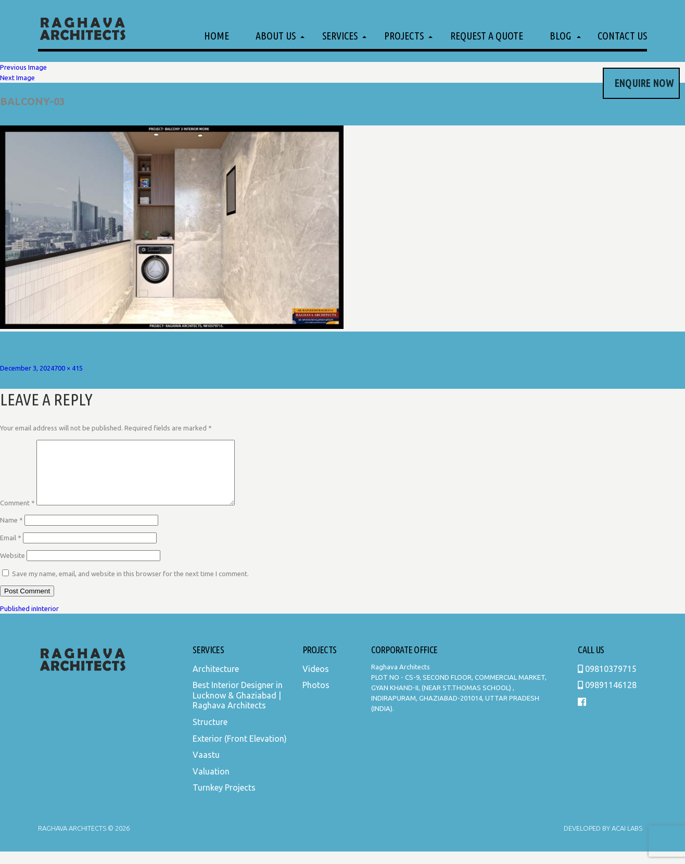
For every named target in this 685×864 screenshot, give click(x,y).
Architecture (216, 681)
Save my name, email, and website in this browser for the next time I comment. (130, 586)
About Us (276, 36)
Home (216, 36)
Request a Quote (486, 36)
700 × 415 (68, 368)
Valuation (211, 784)
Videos (315, 681)
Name (11, 532)
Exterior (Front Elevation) (240, 751)
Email (10, 550)
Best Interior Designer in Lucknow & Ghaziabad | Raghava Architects (238, 707)
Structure (210, 734)
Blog (560, 36)
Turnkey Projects (224, 800)
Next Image (17, 77)
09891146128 (607, 697)
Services (340, 36)
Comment (17, 515)
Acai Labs (626, 840)
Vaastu (206, 767)
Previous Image (23, 67)
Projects (404, 36)
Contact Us (622, 36)
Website (12, 567)
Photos (315, 697)
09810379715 (607, 681)
